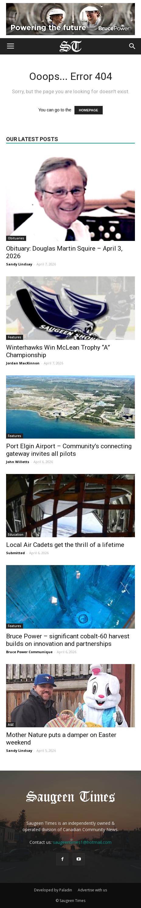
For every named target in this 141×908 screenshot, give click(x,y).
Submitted (15, 553)
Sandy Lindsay (19, 264)
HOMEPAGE (88, 110)
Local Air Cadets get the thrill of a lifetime (65, 544)
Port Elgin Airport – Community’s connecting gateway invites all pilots (69, 449)
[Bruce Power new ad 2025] (70, 19)
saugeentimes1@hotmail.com (82, 842)
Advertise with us (92, 890)
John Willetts (17, 461)
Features (14, 337)
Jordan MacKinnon (23, 363)
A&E (11, 724)
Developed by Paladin (53, 890)
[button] (132, 46)
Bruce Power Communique (29, 652)
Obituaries (16, 238)
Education (15, 534)
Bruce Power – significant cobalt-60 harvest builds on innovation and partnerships (67, 640)
